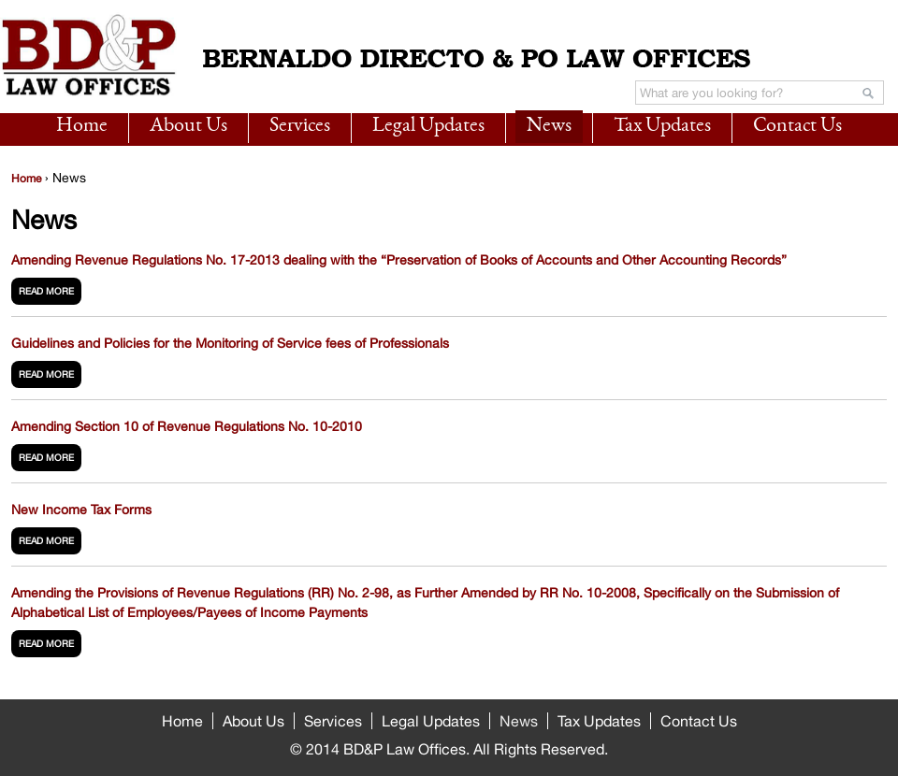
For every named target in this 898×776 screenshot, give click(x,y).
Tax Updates (662, 126)
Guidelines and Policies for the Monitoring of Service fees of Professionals (230, 343)
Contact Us (797, 126)
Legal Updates (428, 126)
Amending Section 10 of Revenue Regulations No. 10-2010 (186, 426)
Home (82, 126)
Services (299, 126)
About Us (188, 126)
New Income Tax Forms (81, 509)
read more (46, 290)
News (549, 126)
